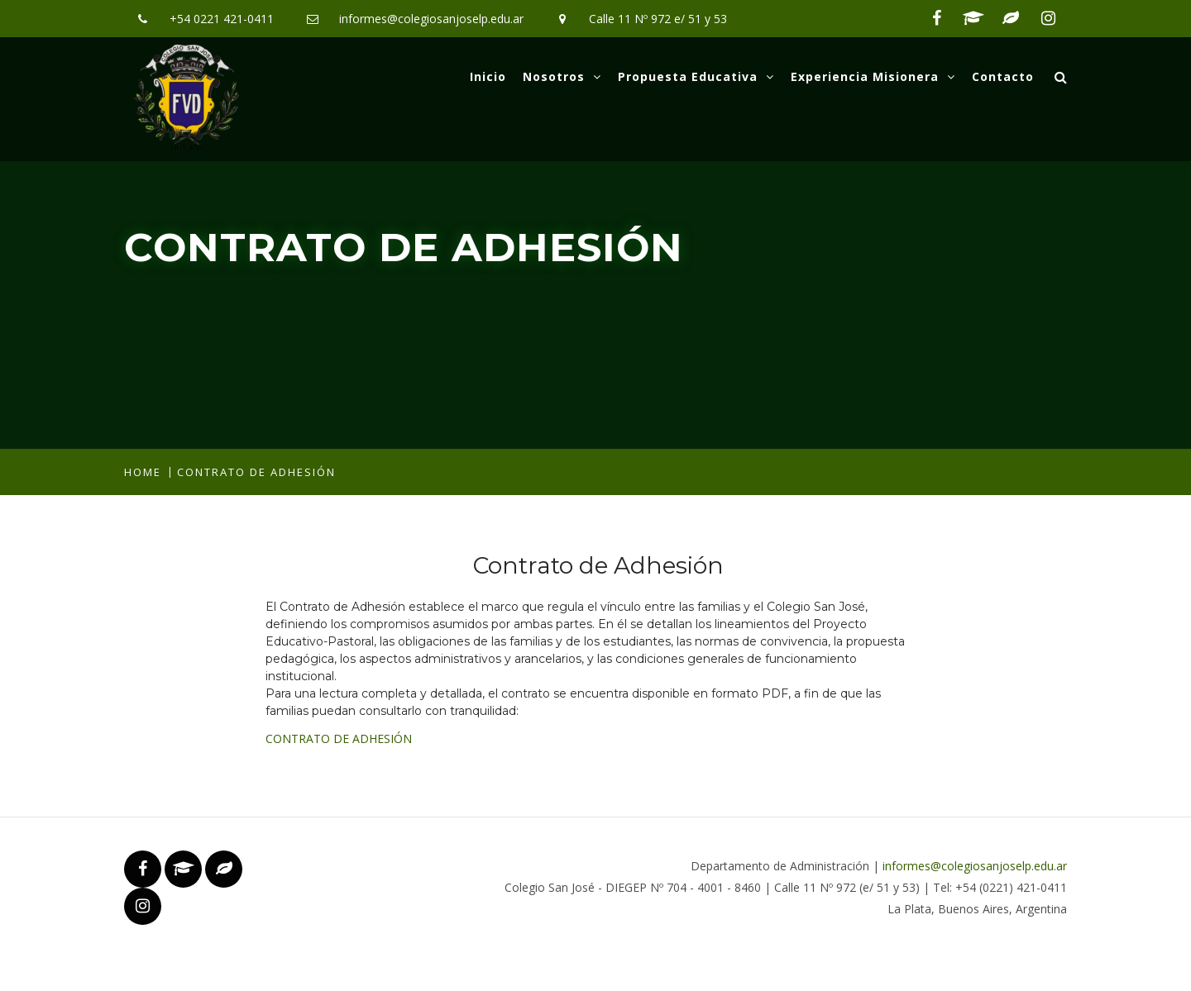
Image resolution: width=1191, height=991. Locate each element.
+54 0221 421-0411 (222, 18)
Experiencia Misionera (873, 76)
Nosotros (562, 76)
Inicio (488, 76)
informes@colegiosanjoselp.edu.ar (431, 18)
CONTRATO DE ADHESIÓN (338, 738)
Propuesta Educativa (696, 76)
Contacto (1003, 76)
